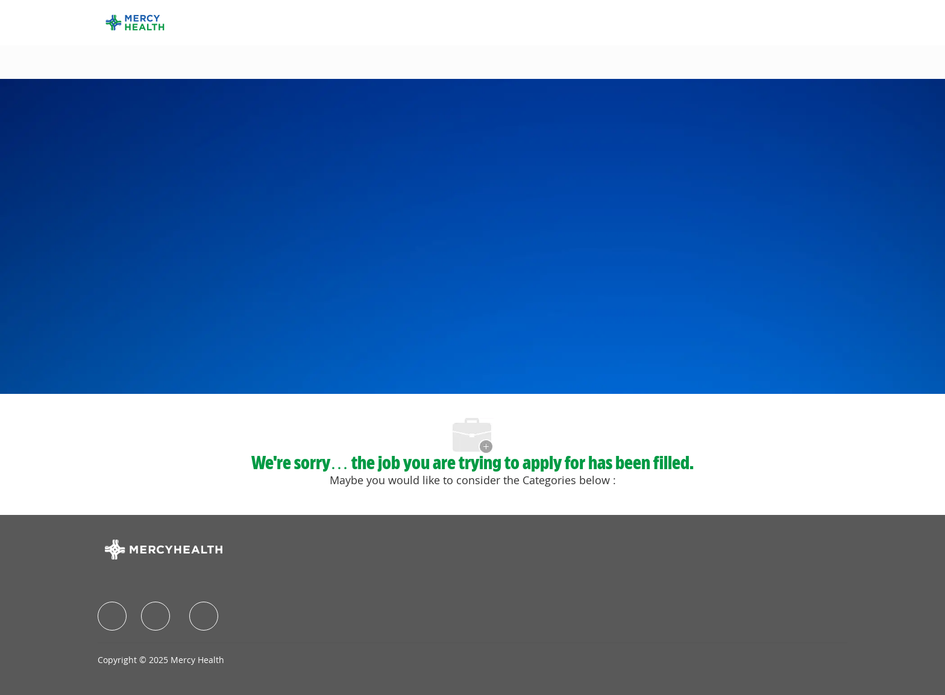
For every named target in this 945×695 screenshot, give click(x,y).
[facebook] (112, 616)
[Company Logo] (135, 21)
